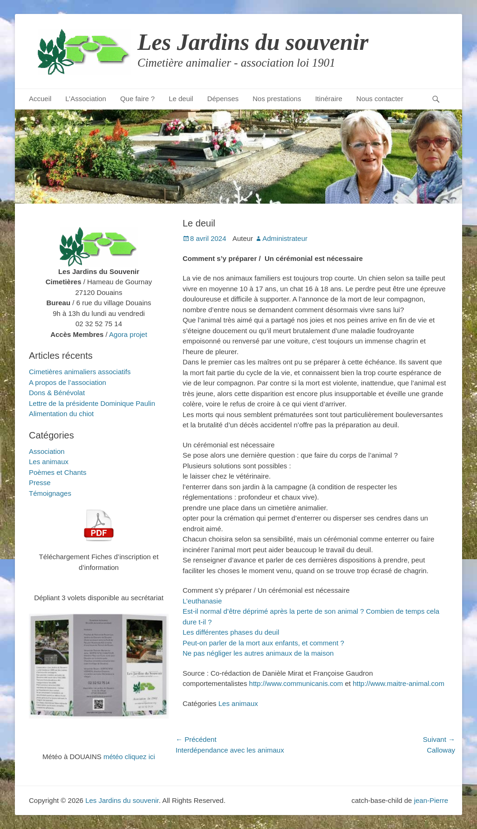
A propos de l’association (67, 382)
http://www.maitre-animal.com (398, 683)
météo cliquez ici (129, 756)
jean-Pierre (431, 800)
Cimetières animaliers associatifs (79, 372)
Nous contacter (379, 99)
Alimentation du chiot (61, 414)
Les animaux (238, 703)
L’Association (85, 99)
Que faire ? (137, 99)
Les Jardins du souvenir (252, 42)
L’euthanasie (202, 601)
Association (47, 451)
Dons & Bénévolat (57, 393)
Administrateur (284, 238)
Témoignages (50, 493)
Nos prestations (276, 99)
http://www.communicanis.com (296, 683)
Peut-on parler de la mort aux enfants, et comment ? (263, 643)
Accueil (40, 99)
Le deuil (181, 99)
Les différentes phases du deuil (231, 632)
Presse (40, 482)
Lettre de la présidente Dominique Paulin (92, 403)
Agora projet (128, 334)
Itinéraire (328, 99)
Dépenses (223, 99)
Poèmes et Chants (57, 472)
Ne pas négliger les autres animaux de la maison (258, 653)
